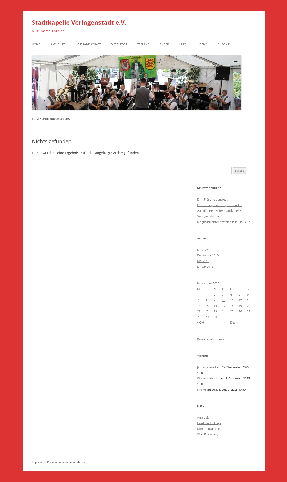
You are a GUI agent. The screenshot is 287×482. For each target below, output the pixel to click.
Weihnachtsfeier (208, 378)
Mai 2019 (203, 261)
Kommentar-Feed (209, 429)
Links (182, 44)
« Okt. (201, 322)
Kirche (201, 389)
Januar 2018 (205, 266)
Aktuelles (58, 44)
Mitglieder (119, 44)
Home (36, 44)
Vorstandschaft (88, 44)
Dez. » (234, 322)
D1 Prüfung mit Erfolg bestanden (219, 205)
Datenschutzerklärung (72, 462)
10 (223, 300)
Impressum (39, 462)
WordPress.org (207, 434)
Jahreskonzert (206, 367)
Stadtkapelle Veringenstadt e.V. (79, 22)
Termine (143, 44)
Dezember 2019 (208, 255)
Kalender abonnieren (211, 339)
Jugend (202, 44)
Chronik (224, 44)
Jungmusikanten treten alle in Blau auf (223, 222)
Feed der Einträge (209, 423)
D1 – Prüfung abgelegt (212, 199)
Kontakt (52, 462)
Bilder (164, 44)
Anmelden (204, 417)
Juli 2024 (202, 250)
